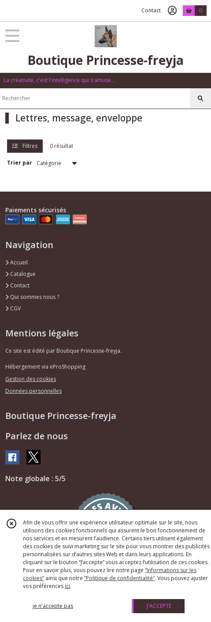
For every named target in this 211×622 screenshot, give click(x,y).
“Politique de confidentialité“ (119, 578)
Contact (151, 10)
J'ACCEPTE (159, 606)
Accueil (16, 262)
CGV (13, 308)
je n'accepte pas (53, 606)
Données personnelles (33, 391)
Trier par (19, 162)
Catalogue (20, 274)
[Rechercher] (200, 98)
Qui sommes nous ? (32, 297)
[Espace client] (172, 10)
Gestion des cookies (30, 379)
